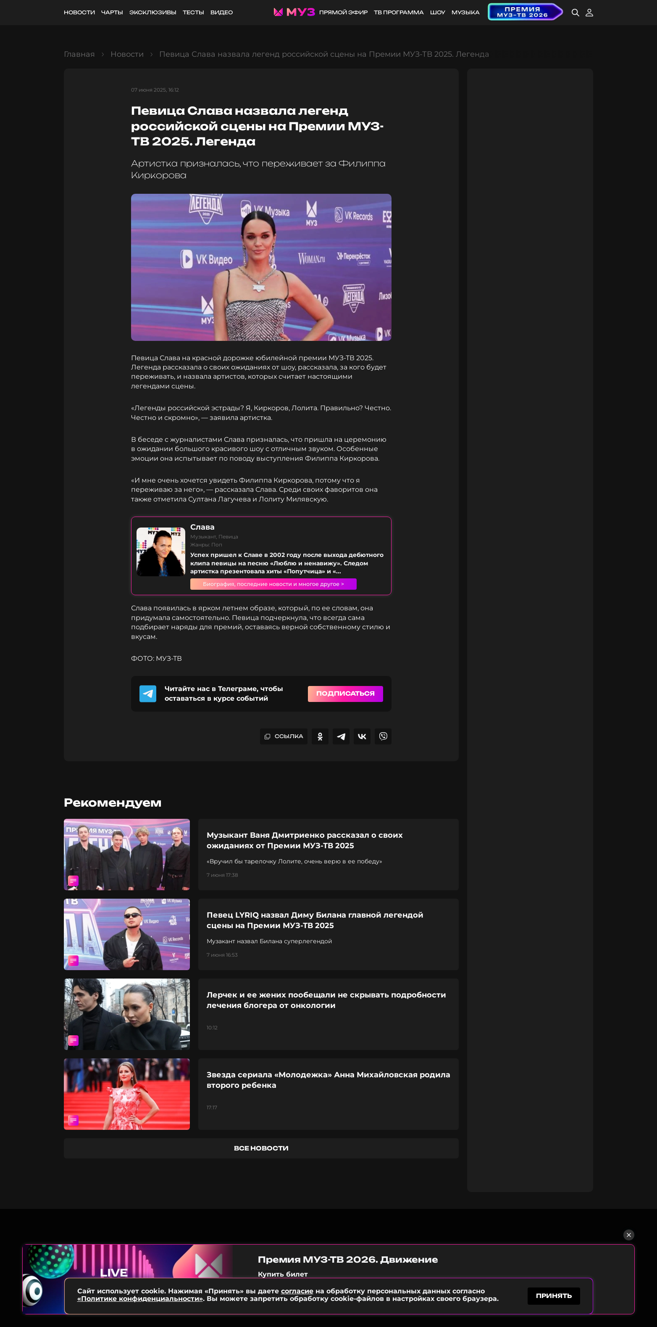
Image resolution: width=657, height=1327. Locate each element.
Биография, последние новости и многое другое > (284, 584)
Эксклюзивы (152, 12)
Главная (79, 54)
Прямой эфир (343, 12)
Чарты (112, 12)
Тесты (193, 12)
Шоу (437, 12)
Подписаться (345, 693)
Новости (79, 12)
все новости (261, 1148)
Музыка (466, 12)
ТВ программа (399, 12)
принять (554, 1294)
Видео (221, 12)
